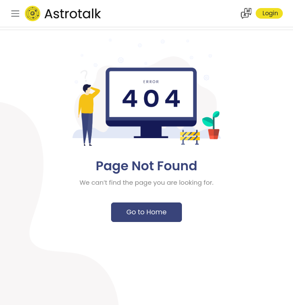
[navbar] (15, 13)
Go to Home (146, 212)
